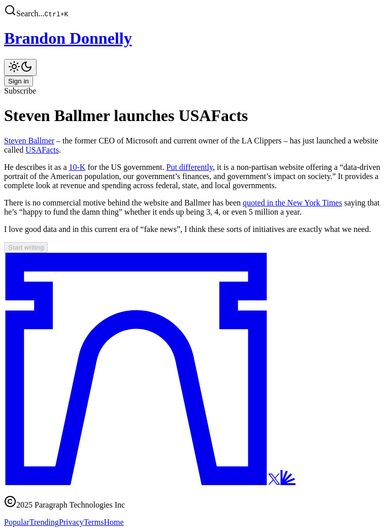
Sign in (18, 81)
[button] (195, 11)
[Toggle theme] (20, 67)
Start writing (26, 247)
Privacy (71, 522)
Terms (94, 522)
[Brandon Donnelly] (195, 38)
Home (114, 522)
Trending (44, 522)
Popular (16, 522)
